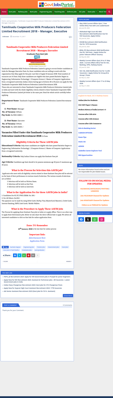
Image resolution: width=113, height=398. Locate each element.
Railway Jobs (22, 12)
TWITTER (104, 189)
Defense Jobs (72, 12)
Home (4, 12)
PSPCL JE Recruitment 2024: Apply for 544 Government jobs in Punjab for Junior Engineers (37, 277)
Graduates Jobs (27, 250)
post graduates (12, 21)
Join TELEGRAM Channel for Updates (95, 196)
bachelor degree (15, 247)
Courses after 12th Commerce (89, 124)
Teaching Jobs (59, 12)
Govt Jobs (12, 12)
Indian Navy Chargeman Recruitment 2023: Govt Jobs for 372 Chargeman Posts (33, 285)
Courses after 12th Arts (87, 114)
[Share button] (38, 255)
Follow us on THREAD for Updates (95, 205)
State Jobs (91, 12)
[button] (109, 12)
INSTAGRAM (95, 189)
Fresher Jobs (41, 247)
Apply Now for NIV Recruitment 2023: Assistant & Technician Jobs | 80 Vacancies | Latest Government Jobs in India (37, 281)
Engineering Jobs (46, 12)
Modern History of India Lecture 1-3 (92, 110)
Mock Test (103, 12)
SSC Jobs (82, 12)
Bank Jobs (33, 12)
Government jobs (53, 247)
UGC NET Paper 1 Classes (87, 105)
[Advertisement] (56, 379)
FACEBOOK (84, 189)
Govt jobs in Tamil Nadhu (11, 250)
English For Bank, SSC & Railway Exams (93, 96)
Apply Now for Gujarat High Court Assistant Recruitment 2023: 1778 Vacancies (33, 288)
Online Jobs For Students (88, 100)
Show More (68, 296)
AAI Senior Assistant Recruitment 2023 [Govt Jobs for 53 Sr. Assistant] (29, 291)
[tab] (4, 12)
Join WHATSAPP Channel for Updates (94, 200)
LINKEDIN (95, 191)
